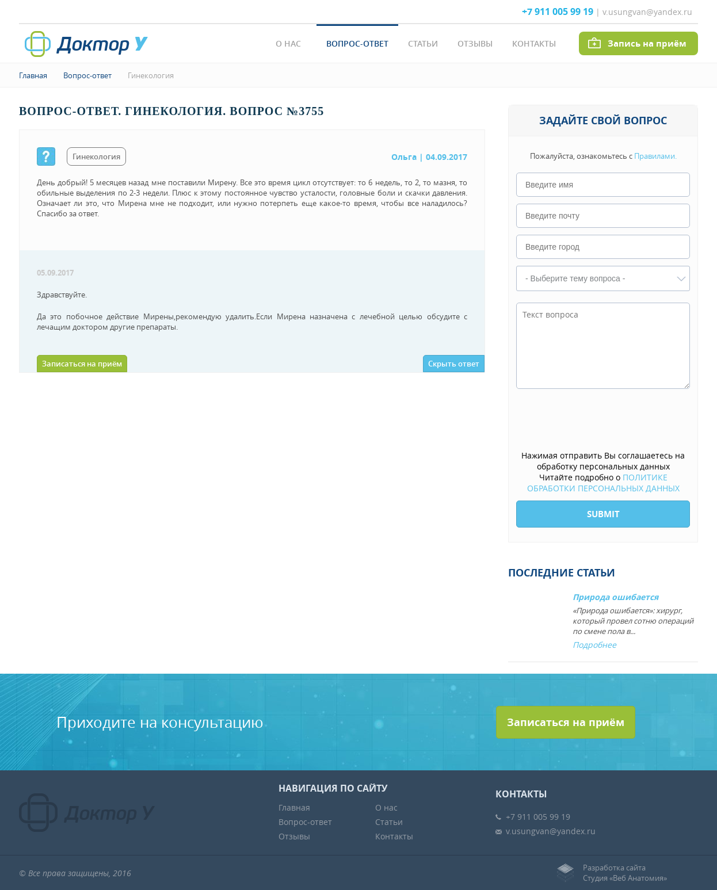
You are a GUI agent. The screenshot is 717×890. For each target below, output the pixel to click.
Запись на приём (647, 43)
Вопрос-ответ (357, 43)
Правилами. (655, 156)
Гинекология (151, 75)
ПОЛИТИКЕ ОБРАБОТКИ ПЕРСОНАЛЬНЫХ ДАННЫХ (603, 483)
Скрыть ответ (453, 363)
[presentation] (603, 420)
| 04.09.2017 (429, 156)
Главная (33, 75)
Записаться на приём (82, 363)
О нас (288, 43)
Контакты (534, 43)
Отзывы (475, 43)
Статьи (423, 43)
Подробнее (594, 644)
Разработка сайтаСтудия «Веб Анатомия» (625, 872)
